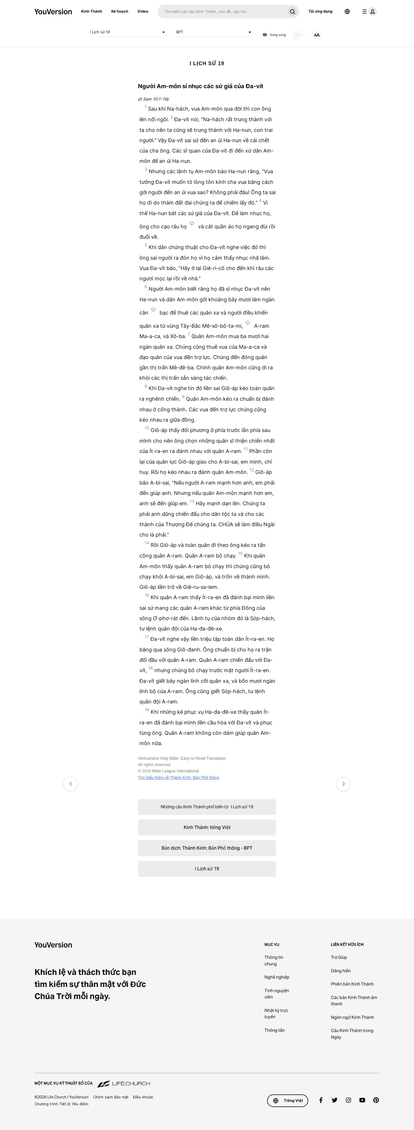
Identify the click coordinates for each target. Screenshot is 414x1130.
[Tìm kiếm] (221, 11)
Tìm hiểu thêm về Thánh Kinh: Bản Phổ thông (178, 777)
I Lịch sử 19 (128, 32)
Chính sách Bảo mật (111, 1097)
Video (142, 11)
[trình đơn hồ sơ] (368, 11)
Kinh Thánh (91, 11)
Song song (274, 34)
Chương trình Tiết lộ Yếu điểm (61, 1104)
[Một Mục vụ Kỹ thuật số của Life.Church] (206, 1080)
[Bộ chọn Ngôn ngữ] (347, 11)
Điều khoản (143, 1097)
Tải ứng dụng (320, 11)
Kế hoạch (119, 11)
